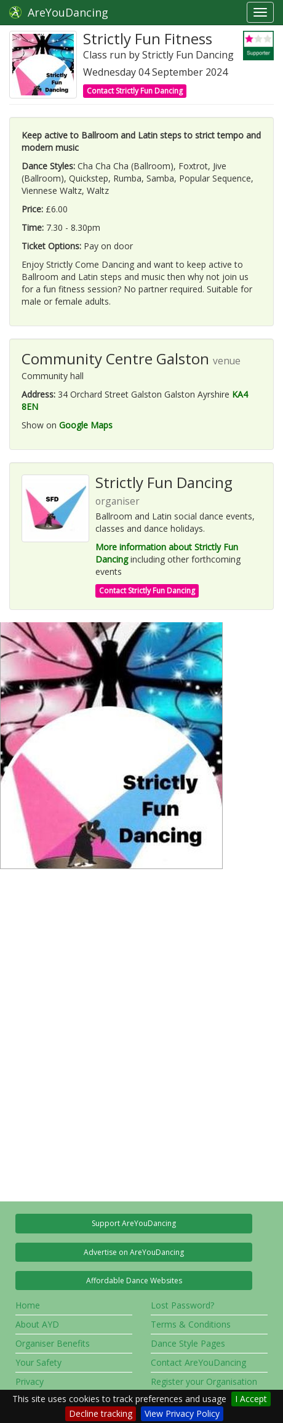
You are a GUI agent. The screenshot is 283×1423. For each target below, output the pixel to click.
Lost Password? (182, 1305)
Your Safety (38, 1362)
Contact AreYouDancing (198, 1362)
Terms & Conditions (191, 1324)
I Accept (251, 1399)
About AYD (37, 1324)
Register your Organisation (204, 1381)
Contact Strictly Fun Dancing (135, 91)
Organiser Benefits (52, 1343)
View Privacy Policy (182, 1413)
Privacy (29, 1381)
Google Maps (86, 425)
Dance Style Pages (188, 1343)
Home (27, 1305)
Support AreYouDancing (134, 1223)
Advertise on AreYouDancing (134, 1252)
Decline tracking (100, 1413)
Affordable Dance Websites (134, 1280)
